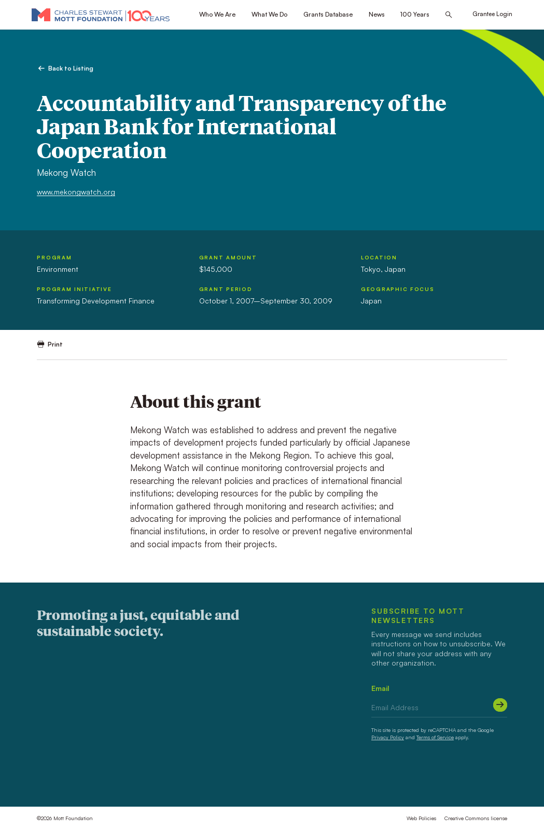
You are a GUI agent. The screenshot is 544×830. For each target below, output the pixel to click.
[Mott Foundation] (101, 14)
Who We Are (217, 14)
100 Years (414, 14)
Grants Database (328, 14)
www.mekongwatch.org (76, 191)
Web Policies (421, 818)
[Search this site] (448, 15)
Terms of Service (435, 737)
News (377, 14)
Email (380, 688)
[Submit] (500, 705)
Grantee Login (492, 14)
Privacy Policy (387, 737)
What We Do (269, 14)
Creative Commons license (475, 818)
